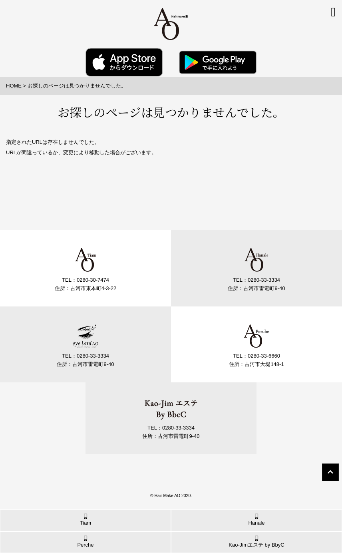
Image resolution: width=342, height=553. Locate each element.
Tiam (85, 520)
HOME (14, 86)
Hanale (256, 520)
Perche (85, 542)
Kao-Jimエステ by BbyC (256, 542)
